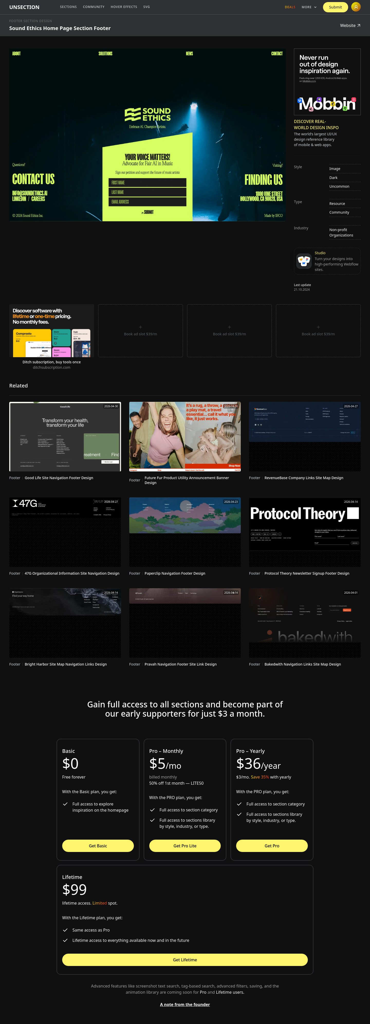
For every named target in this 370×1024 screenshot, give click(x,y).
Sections (68, 7)
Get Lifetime (185, 960)
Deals (290, 7)
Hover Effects (124, 7)
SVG (146, 7)
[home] (24, 7)
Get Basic (98, 846)
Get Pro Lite (184, 846)
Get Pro (272, 846)
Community (94, 7)
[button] (309, 7)
